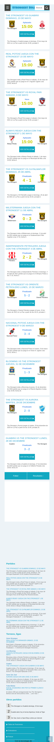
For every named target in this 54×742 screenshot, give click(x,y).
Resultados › (38, 476)
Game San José (11, 675)
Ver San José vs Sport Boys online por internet (26, 718)
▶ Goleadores (11, 730)
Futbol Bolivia (10, 686)
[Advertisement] (27, 501)
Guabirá (9, 664)
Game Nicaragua (11, 638)
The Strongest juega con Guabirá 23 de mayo (25, 666)
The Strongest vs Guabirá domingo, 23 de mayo (25, 568)
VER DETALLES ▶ (27, 34)
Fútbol (15, 476)
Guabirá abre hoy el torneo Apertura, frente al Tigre (28, 712)
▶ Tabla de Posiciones (14, 724)
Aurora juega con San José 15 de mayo (22, 677)
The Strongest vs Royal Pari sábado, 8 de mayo (26, 589)
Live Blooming (11, 651)
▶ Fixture (9, 736)
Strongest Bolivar (26, 8)
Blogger (35, 741)
